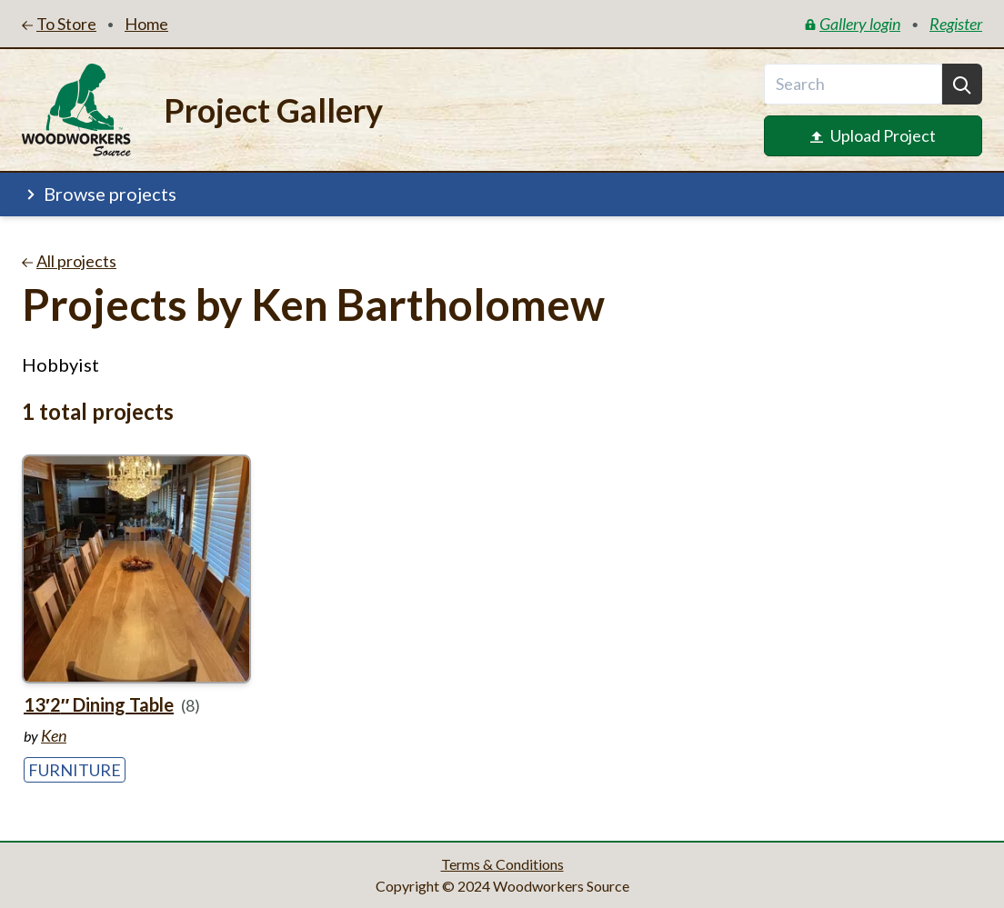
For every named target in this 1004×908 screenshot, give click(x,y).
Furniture (74, 770)
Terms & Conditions (502, 864)
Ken (53, 735)
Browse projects (99, 194)
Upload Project (873, 135)
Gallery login (852, 24)
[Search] (962, 84)
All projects (69, 261)
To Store (59, 24)
